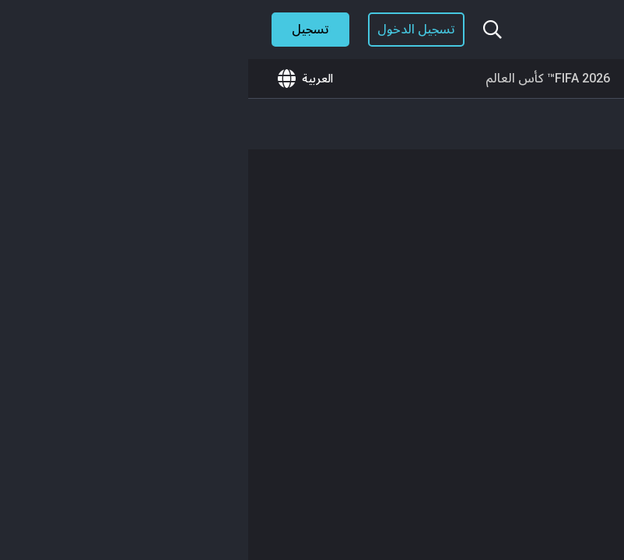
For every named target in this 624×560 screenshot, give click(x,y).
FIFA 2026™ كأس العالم (299, 78)
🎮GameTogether (443, 78)
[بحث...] (244, 29)
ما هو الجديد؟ (559, 78)
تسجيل (62, 29)
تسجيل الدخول (168, 29)
